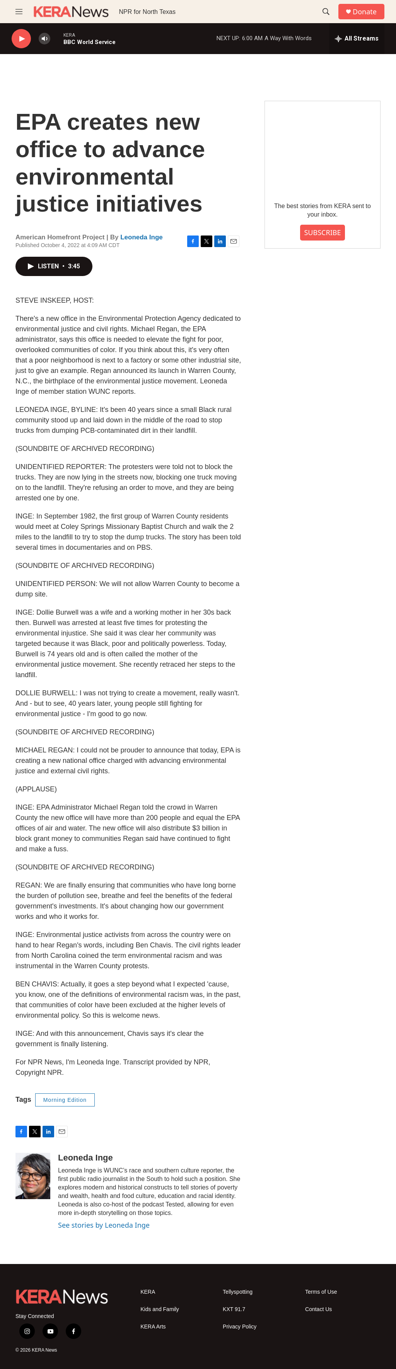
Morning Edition (65, 1100)
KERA (147, 1292)
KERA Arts (153, 1327)
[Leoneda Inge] (32, 1176)
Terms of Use (321, 1292)
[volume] (44, 38)
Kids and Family (159, 1309)
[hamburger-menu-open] (19, 11)
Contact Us (318, 1309)
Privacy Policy (239, 1327)
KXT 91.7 (234, 1309)
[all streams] (356, 38)
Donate (365, 12)
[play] (21, 38)
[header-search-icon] (326, 11)
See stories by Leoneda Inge (104, 1225)
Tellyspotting (238, 1292)
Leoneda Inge (141, 237)
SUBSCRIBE (322, 232)
